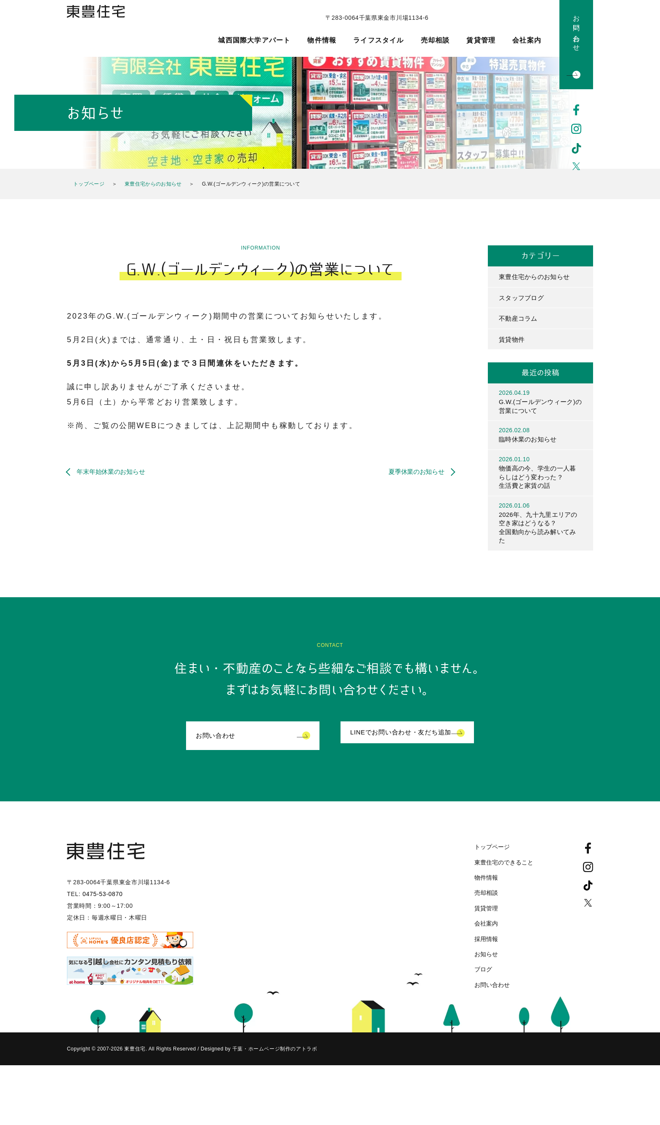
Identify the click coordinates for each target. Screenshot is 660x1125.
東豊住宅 (106, 27)
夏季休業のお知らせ (412, 471)
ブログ (483, 981)
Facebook (576, 109)
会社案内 (526, 40)
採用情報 (486, 950)
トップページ (88, 184)
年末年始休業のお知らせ (116, 471)
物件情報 (321, 40)
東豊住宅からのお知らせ (153, 184)
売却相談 (435, 40)
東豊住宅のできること (503, 873)
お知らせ (486, 965)
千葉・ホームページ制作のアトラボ (273, 1061)
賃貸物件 (512, 342)
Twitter (576, 167)
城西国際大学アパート (254, 40)
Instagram (576, 129)
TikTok (576, 148)
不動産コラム (519, 320)
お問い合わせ (576, 30)
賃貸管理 (480, 40)
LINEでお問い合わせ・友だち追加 (404, 746)
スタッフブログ (523, 298)
